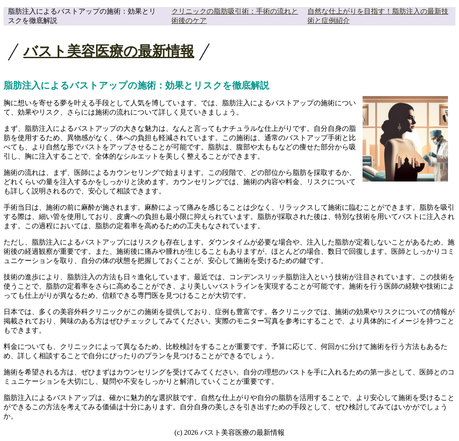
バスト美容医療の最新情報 (108, 51)
